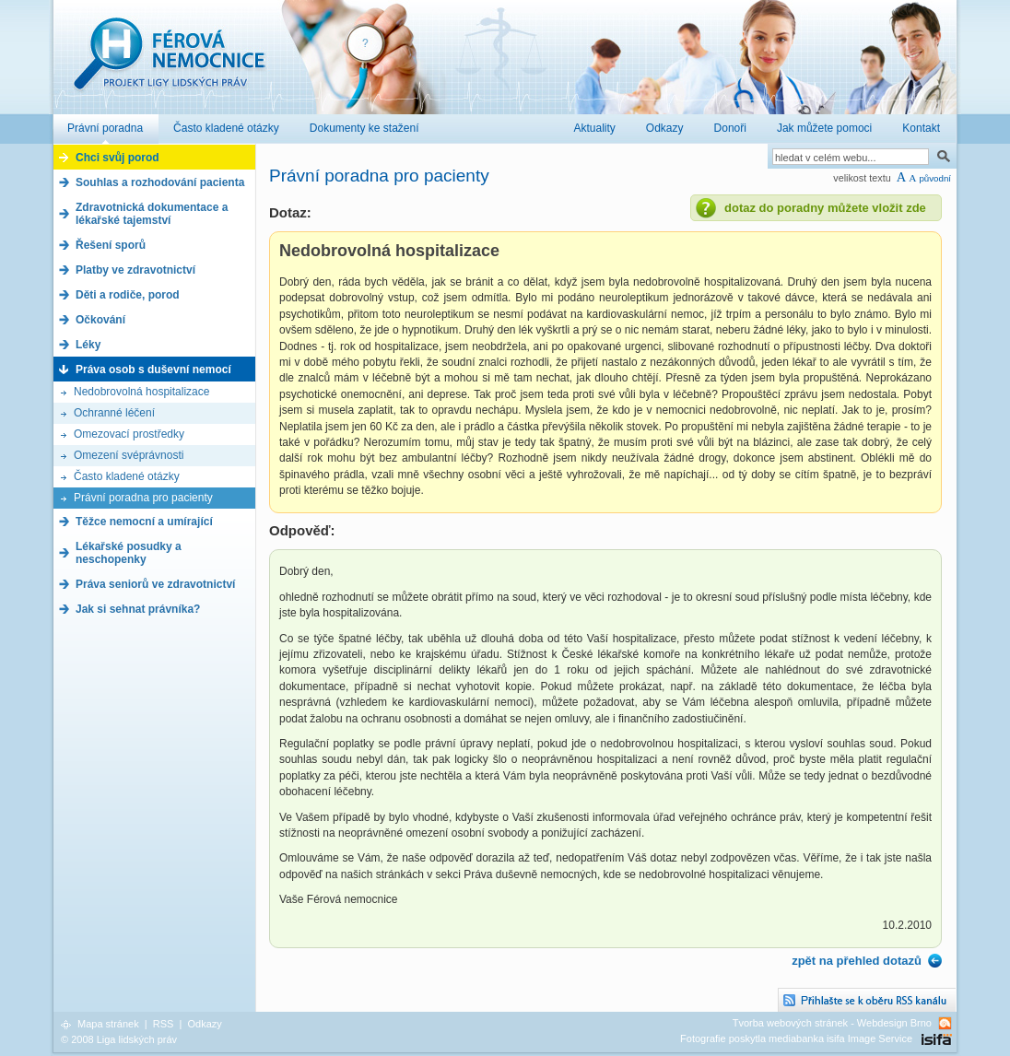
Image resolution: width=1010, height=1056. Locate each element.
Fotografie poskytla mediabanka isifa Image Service (796, 1038)
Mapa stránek (108, 1023)
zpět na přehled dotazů (857, 961)
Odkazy (204, 1023)
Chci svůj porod (117, 157)
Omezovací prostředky (129, 434)
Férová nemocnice (168, 63)
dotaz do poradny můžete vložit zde (825, 208)
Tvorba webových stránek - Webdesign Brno (832, 1022)
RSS (163, 1023)
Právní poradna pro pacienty (143, 497)
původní (935, 178)
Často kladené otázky (127, 476)
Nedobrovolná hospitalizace (141, 391)
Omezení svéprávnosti (128, 455)
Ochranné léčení (114, 412)
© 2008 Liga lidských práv (119, 1039)
